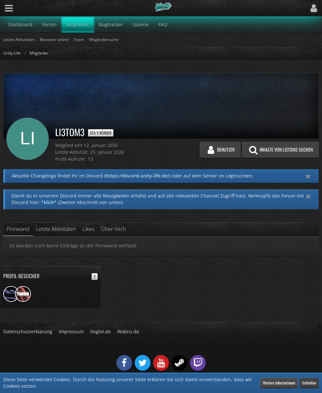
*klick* (49, 202)
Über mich (113, 229)
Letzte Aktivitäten (56, 229)
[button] (8, 8)
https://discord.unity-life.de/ (137, 176)
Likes (88, 229)
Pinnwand (18, 229)
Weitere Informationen (279, 382)
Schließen (309, 382)
